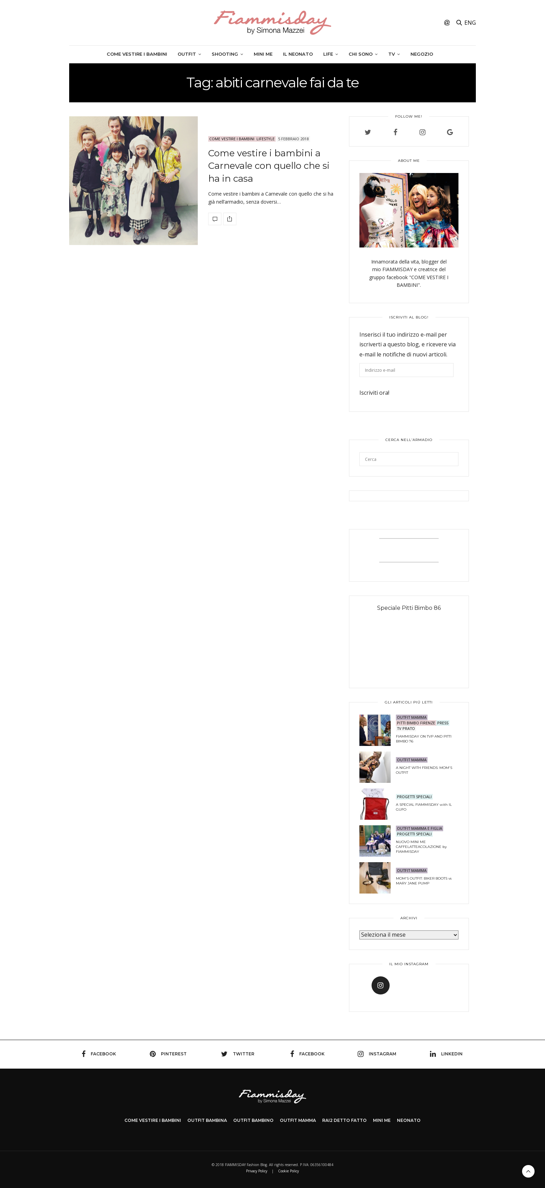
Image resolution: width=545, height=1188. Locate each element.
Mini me (263, 54)
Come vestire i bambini (137, 54)
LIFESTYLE (266, 138)
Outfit (187, 54)
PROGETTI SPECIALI (414, 796)
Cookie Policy (288, 1171)
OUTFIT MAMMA (411, 717)
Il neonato (298, 54)
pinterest (168, 1054)
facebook (99, 1054)
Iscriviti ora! (374, 392)
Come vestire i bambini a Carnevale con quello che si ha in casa (269, 166)
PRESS (442, 722)
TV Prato (406, 728)
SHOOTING (225, 54)
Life (328, 54)
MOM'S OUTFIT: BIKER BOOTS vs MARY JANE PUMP (424, 881)
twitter (237, 1054)
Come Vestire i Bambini (231, 138)
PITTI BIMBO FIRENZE (416, 722)
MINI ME (382, 1120)
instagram (377, 1054)
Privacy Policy (256, 1171)
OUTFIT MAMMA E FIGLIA (419, 828)
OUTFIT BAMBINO (253, 1120)
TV (391, 54)
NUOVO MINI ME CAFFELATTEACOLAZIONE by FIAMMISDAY (421, 847)
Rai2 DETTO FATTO (344, 1120)
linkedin (446, 1054)
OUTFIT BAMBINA (207, 1120)
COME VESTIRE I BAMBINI (152, 1120)
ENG (470, 22)
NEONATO (409, 1120)
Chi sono (361, 54)
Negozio (421, 54)
